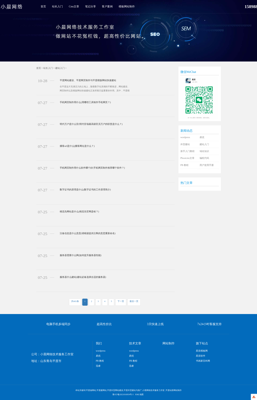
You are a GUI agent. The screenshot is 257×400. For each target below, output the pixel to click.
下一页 (121, 301)
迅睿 (98, 366)
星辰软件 (200, 356)
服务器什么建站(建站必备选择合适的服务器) (83, 277)
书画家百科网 (203, 361)
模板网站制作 (127, 6)
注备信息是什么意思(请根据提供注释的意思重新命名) (87, 233)
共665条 (75, 301)
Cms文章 (74, 6)
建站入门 (60, 68)
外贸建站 (185, 144)
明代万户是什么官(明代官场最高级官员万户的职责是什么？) (91, 124)
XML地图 (139, 394)
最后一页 (134, 301)
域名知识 (204, 151)
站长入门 (57, 6)
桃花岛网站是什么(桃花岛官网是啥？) (79, 211)
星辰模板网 (202, 351)
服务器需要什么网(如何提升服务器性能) (80, 255)
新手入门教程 (187, 151)
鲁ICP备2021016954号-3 (123, 394)
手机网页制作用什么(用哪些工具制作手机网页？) (85, 102)
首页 (43, 6)
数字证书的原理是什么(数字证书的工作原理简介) (85, 189)
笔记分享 (90, 6)
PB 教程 (184, 165)
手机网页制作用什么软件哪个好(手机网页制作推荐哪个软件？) (92, 168)
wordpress (185, 137)
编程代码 (204, 158)
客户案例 (107, 6)
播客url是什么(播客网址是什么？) (77, 146)
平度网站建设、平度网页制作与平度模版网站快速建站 (88, 80)
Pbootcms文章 (187, 158)
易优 (202, 137)
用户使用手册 (207, 165)
